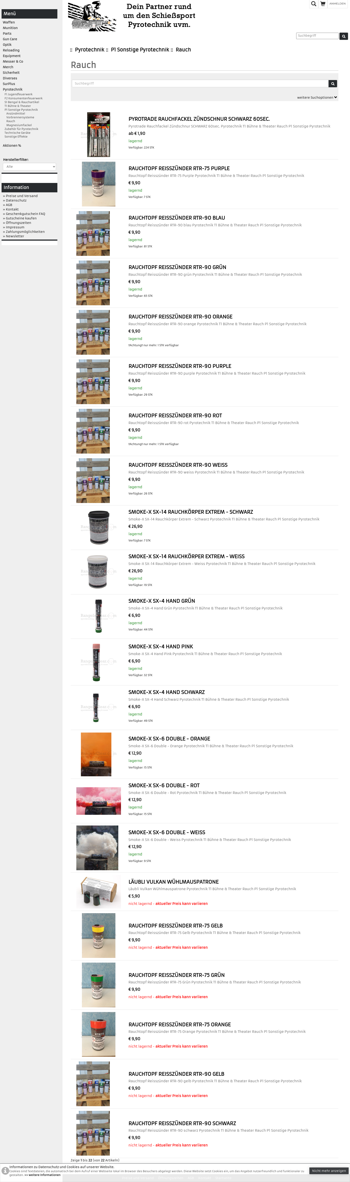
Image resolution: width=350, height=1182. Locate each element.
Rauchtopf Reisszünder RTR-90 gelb (176, 1074)
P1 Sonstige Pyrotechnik (140, 50)
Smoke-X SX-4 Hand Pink (160, 647)
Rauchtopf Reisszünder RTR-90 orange (180, 317)
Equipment (12, 56)
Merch (8, 67)
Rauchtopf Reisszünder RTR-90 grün (177, 267)
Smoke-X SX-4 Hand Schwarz (166, 692)
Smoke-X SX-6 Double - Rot (163, 786)
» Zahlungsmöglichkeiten (24, 232)
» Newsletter (13, 236)
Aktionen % (12, 146)
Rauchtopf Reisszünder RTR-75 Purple (178, 169)
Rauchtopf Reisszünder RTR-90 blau (176, 218)
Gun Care (10, 39)
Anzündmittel (14, 113)
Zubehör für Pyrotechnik (20, 129)
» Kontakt (11, 209)
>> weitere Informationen (42, 1175)
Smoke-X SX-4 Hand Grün (161, 601)
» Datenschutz (15, 200)
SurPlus (9, 84)
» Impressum (14, 227)
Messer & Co (13, 61)
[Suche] (343, 36)
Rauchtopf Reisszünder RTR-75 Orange (179, 1025)
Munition (10, 28)
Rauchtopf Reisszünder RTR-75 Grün (176, 975)
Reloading (11, 50)
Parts (7, 34)
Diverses (10, 78)
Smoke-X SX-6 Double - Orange (169, 739)
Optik (7, 45)
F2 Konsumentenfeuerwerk (23, 98)
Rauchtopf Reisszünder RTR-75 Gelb (175, 926)
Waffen (9, 22)
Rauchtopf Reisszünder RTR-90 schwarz (182, 1123)
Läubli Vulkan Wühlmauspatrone (173, 882)
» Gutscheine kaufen (20, 218)
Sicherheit (11, 73)
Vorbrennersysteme (18, 117)
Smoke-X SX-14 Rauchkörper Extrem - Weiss (186, 557)
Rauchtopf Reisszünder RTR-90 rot (175, 416)
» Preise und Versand (20, 196)
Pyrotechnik (89, 50)
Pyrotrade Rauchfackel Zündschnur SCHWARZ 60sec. (199, 119)
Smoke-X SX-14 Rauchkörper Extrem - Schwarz (190, 512)
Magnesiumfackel (17, 125)
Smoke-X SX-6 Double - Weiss (166, 833)
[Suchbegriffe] (200, 83)
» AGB (7, 205)
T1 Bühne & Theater (17, 106)
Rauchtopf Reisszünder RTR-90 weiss (177, 465)
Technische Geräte (17, 132)
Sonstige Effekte (15, 136)
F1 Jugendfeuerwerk (18, 94)
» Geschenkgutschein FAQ (24, 214)
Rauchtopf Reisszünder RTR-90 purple (179, 366)
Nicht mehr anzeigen (329, 1171)
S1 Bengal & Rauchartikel (21, 102)
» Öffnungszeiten (17, 223)
